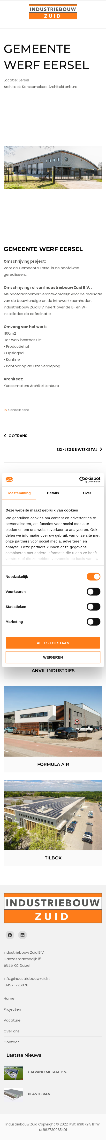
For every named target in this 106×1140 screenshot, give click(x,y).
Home (9, 998)
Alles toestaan (53, 643)
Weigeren (53, 657)
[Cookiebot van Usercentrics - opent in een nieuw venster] (79, 479)
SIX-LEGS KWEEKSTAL (77, 449)
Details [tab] (53, 493)
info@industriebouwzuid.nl (27, 978)
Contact (11, 1042)
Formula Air (53, 764)
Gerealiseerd (18, 410)
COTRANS (17, 436)
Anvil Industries (53, 670)
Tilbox (53, 858)
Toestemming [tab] (19, 493)
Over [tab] (87, 493)
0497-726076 (16, 985)
